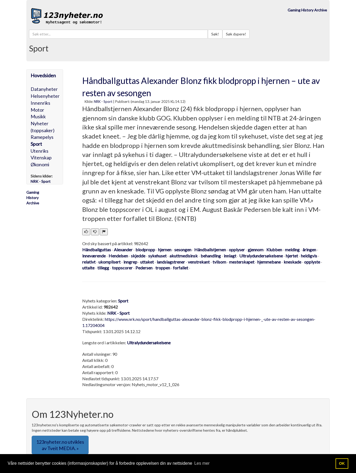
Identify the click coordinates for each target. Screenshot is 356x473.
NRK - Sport (103, 101)
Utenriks (39, 151)
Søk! (215, 34)
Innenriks (40, 103)
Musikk (38, 116)
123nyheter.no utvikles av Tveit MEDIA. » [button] (60, 445)
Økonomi (40, 164)
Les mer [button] (202, 463)
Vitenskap (41, 157)
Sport (36, 144)
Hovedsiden (43, 75)
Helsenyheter (45, 96)
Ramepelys (42, 137)
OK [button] (342, 463)
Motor (37, 110)
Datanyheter (44, 89)
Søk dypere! (236, 34)
